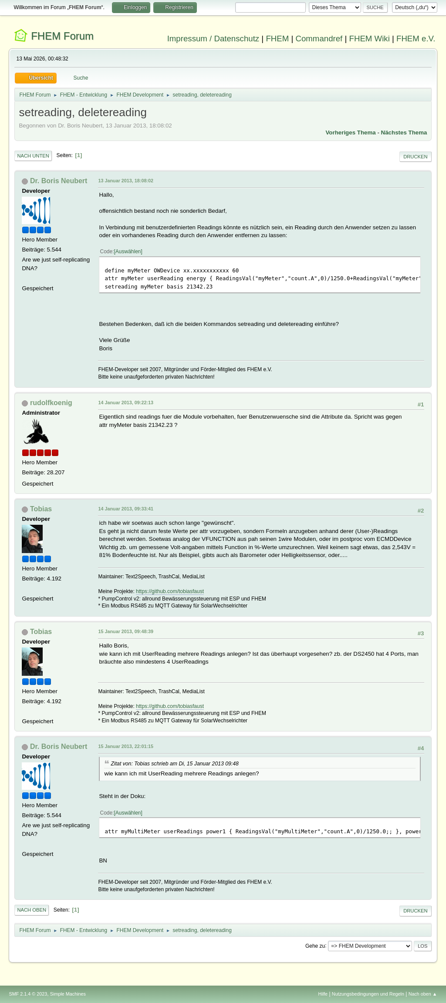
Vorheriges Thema (350, 132)
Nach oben (31, 909)
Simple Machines (68, 993)
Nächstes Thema (404, 132)
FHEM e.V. (416, 38)
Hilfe (323, 993)
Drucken (415, 156)
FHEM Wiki (369, 38)
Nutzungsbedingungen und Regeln (368, 993)
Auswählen (128, 251)
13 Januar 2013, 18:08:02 (125, 180)
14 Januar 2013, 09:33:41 (125, 508)
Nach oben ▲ (423, 993)
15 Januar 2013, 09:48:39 (125, 631)
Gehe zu (315, 946)
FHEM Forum (62, 36)
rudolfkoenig (51, 402)
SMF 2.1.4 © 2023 (28, 993)
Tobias (41, 509)
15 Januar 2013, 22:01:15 (125, 746)
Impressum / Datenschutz (213, 38)
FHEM (277, 38)
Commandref (318, 38)
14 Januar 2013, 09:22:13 (125, 402)
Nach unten (33, 155)
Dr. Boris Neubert (58, 180)
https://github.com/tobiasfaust (170, 591)
